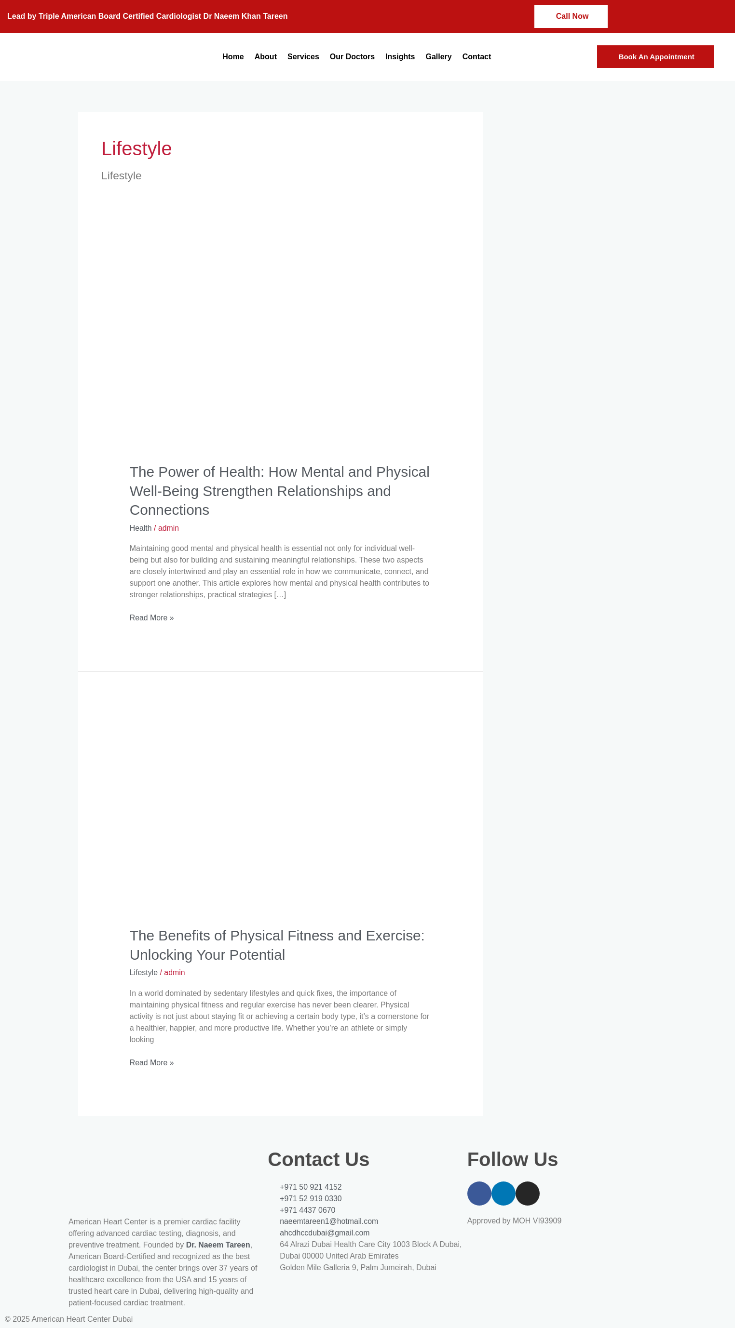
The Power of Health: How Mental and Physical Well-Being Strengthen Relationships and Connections (276, 490)
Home (233, 57)
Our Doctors (352, 57)
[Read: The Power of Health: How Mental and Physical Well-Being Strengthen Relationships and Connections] (281, 349)
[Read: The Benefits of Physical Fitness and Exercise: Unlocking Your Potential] (281, 812)
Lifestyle (144, 971)
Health (141, 527)
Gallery (438, 57)
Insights (400, 57)
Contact (477, 57)
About (266, 57)
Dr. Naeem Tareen (218, 1243)
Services (303, 57)
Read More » (152, 616)
